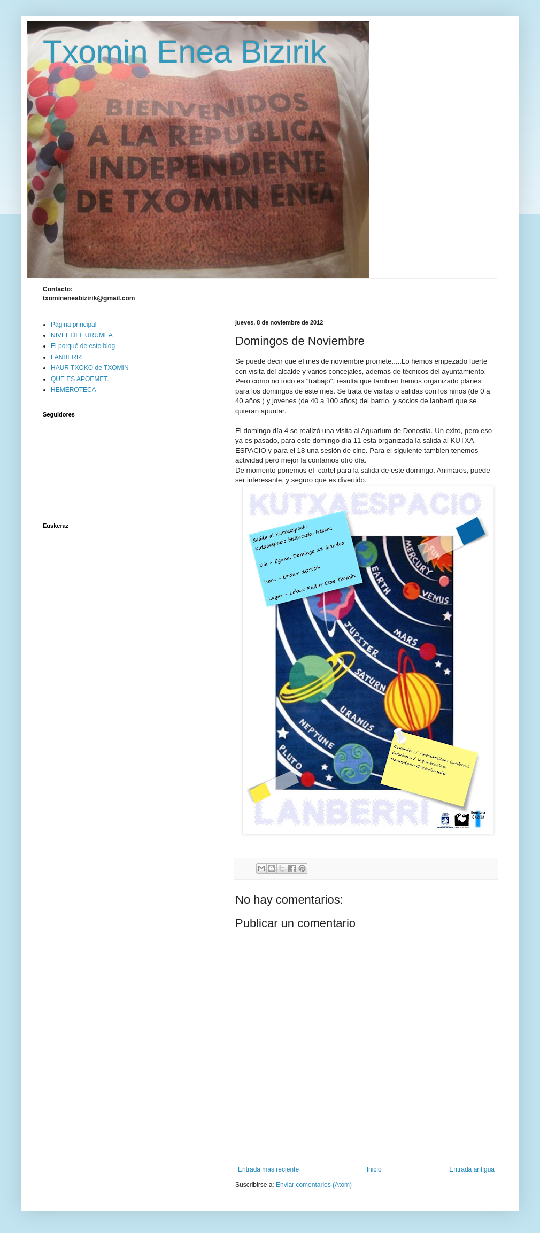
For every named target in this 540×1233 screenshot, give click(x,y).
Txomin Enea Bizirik (184, 52)
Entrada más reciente (268, 1169)
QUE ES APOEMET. (80, 379)
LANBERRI (67, 357)
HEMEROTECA (73, 390)
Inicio (374, 1169)
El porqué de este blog (83, 346)
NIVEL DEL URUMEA (82, 335)
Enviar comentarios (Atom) (314, 1185)
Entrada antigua (472, 1169)
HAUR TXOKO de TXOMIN (90, 368)
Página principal (73, 324)
